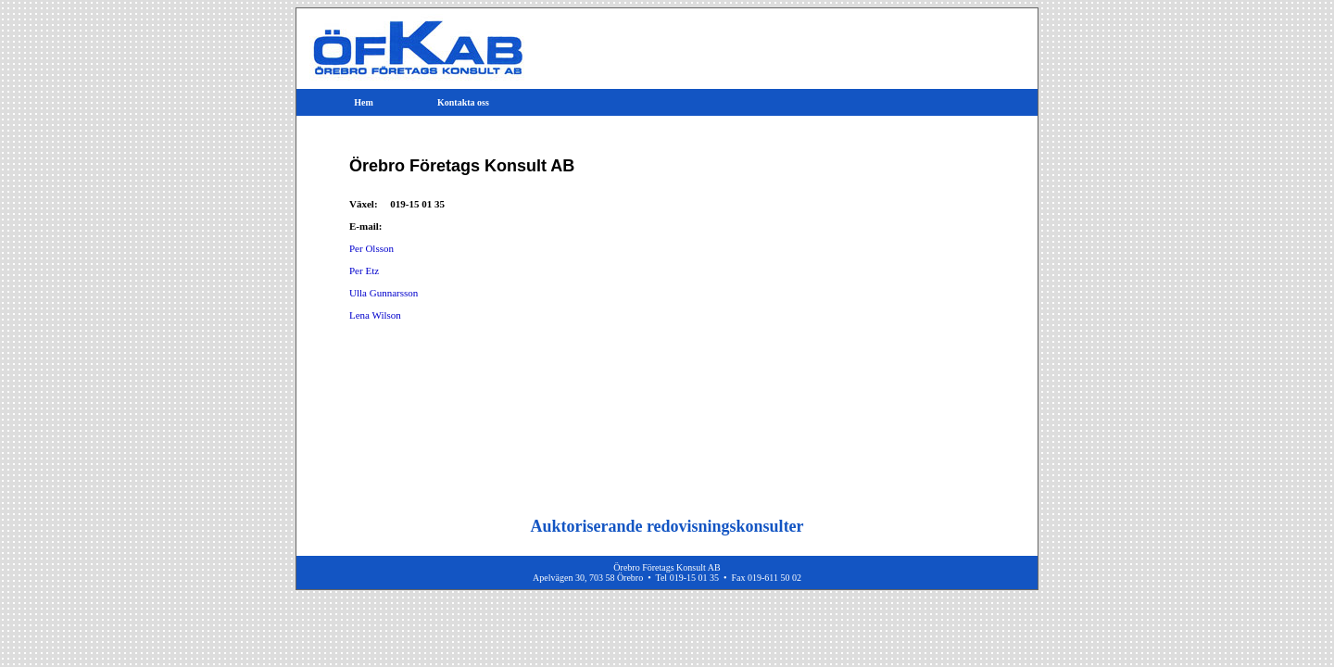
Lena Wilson (375, 315)
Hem (363, 102)
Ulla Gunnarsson (383, 292)
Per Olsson (371, 248)
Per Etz (364, 270)
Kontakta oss (463, 102)
